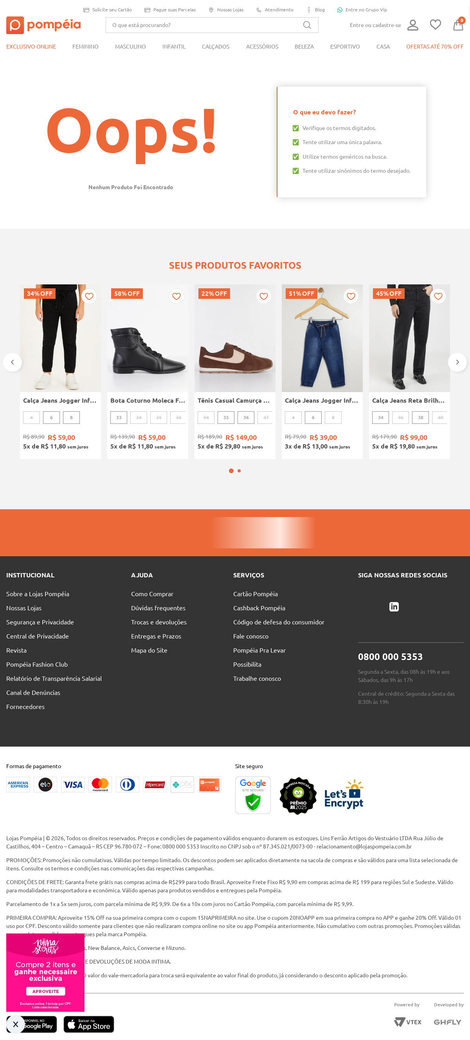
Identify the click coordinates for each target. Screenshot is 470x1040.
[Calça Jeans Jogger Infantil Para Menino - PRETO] (60, 361)
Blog (315, 10)
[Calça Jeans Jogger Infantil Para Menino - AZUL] (322, 361)
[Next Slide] (457, 351)
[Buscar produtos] (307, 25)
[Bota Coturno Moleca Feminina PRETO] (147, 361)
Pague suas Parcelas (170, 10)
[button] (231, 450)
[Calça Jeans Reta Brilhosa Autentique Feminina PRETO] (409, 361)
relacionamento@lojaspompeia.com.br (364, 826)
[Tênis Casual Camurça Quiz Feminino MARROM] (235, 361)
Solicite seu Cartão (107, 10)
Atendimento (275, 10)
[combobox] (212, 25)
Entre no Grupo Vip (362, 10)
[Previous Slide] (12, 351)
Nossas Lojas (225, 10)
